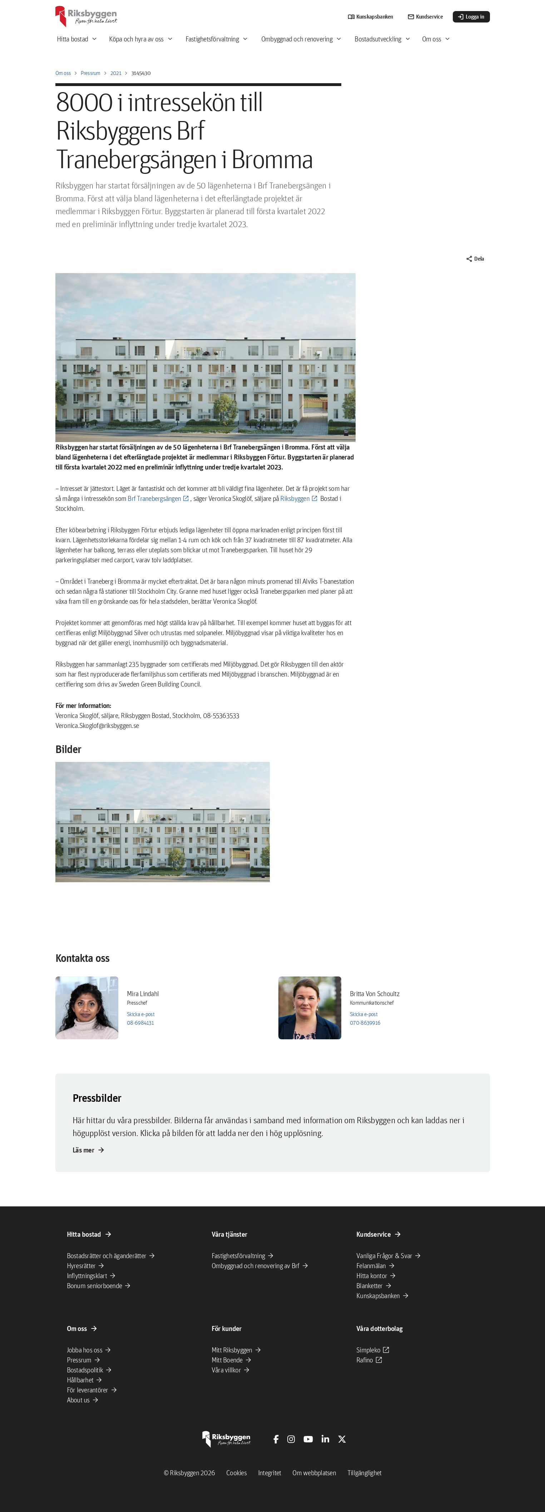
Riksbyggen (294, 498)
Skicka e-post (140, 1014)
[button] (162, 822)
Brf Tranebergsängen (154, 498)
